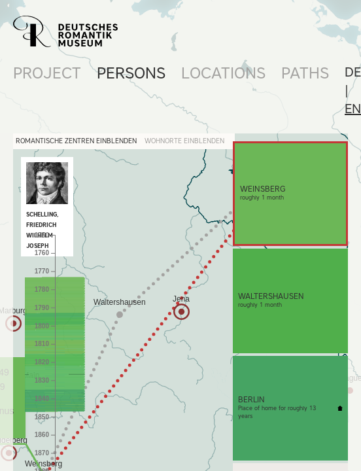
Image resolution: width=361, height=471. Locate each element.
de (353, 72)
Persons (131, 72)
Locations (223, 72)
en (353, 108)
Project (47, 72)
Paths (305, 72)
